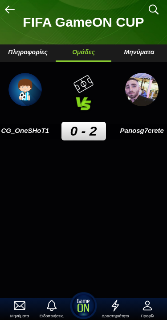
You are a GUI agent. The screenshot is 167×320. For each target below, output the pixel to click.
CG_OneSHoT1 (25, 130)
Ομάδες (83, 52)
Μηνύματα (139, 52)
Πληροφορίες (27, 52)
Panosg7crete (142, 130)
